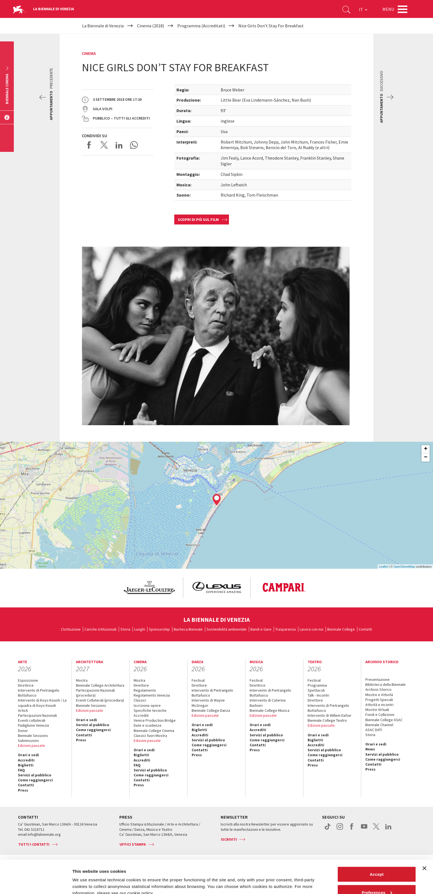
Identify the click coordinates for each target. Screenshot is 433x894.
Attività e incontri (379, 704)
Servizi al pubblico (34, 775)
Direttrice (26, 685)
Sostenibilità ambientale (227, 629)
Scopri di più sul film (198, 219)
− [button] (425, 457)
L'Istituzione (71, 629)
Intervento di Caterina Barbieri (268, 703)
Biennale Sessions (33, 735)
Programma (317, 685)
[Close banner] (424, 837)
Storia (125, 629)
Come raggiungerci (35, 779)
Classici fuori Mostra (150, 735)
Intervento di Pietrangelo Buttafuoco (38, 693)
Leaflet (383, 566)
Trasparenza (285, 629)
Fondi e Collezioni (379, 714)
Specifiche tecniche (150, 710)
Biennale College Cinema (154, 730)
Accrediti (26, 760)
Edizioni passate (31, 745)
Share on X (104, 145)
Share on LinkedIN (119, 145)
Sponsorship (159, 629)
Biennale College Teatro (327, 720)
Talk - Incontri (318, 695)
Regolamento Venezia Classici (152, 698)
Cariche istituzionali (101, 629)
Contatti (365, 629)
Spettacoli (316, 690)
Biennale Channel (379, 724)
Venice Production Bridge (155, 720)
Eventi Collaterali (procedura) (100, 700)
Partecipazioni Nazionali (37, 715)
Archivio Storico (378, 689)
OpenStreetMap (404, 566)
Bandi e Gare (260, 629)
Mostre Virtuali (377, 709)
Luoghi (139, 629)
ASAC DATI (373, 729)
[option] (149, 587)
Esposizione (28, 680)
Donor (23, 730)
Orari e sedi (28, 754)
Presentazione (377, 679)
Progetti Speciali (379, 699)
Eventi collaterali (31, 720)
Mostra (82, 680)
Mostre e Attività (379, 694)
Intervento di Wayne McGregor (208, 703)
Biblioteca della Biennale (385, 684)
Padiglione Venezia (33, 725)
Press (23, 790)
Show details (85, 877)
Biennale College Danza (211, 710)
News (370, 749)
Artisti (23, 710)
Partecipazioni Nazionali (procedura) (95, 693)
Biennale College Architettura (100, 685)
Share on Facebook (89, 145)
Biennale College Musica (269, 710)
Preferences (377, 861)
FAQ (21, 770)
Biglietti (25, 765)
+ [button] (425, 449)
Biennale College (341, 629)
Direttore (141, 685)
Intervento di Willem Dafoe (329, 715)
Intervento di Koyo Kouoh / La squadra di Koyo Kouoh (42, 703)
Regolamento (145, 690)
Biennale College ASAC (384, 719)
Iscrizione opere (147, 705)
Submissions (28, 740)
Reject (376, 879)
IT (363, 9)
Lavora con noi (311, 629)
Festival (198, 680)
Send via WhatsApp (134, 145)
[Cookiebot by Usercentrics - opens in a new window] (36, 883)
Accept (377, 843)
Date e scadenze (148, 725)
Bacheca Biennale (188, 629)
